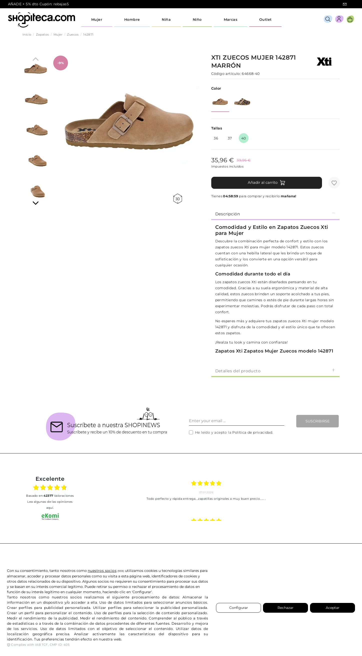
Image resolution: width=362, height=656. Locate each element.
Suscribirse (318, 421)
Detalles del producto (275, 370)
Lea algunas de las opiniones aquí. (49, 505)
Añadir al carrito (267, 183)
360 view (177, 199)
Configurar (238, 607)
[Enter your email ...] (236, 421)
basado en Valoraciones (50, 496)
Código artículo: (226, 73)
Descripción (275, 213)
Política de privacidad (252, 432)
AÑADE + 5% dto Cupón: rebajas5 (38, 4)
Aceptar (333, 607)
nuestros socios (102, 570)
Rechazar (286, 607)
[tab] (275, 213)
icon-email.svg (345, 4)
